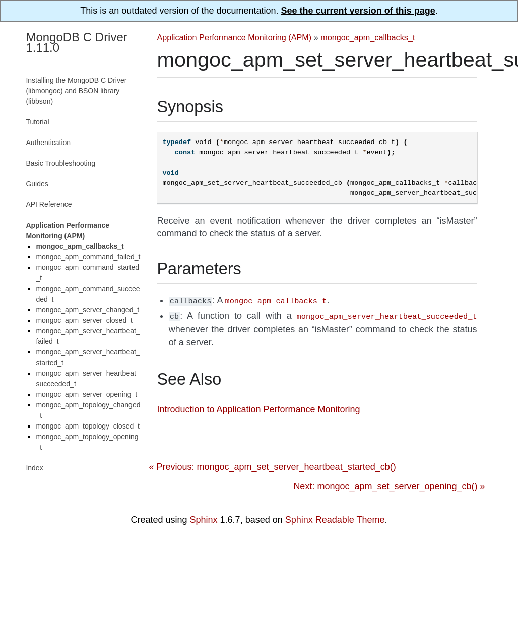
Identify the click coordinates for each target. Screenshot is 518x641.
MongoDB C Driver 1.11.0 (76, 42)
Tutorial (37, 122)
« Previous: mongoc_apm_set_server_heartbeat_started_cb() (272, 465)
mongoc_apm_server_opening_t (86, 394)
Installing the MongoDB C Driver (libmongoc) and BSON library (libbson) (76, 90)
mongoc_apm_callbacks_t (367, 37)
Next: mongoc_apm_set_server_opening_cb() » (389, 484)
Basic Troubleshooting (60, 163)
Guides (37, 184)
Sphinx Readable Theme (335, 518)
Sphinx (204, 518)
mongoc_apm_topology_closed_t (87, 426)
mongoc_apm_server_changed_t (87, 310)
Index (34, 468)
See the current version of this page (358, 11)
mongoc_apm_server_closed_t (84, 320)
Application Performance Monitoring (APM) (234, 37)
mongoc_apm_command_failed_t (88, 257)
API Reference (49, 204)
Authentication (48, 142)
